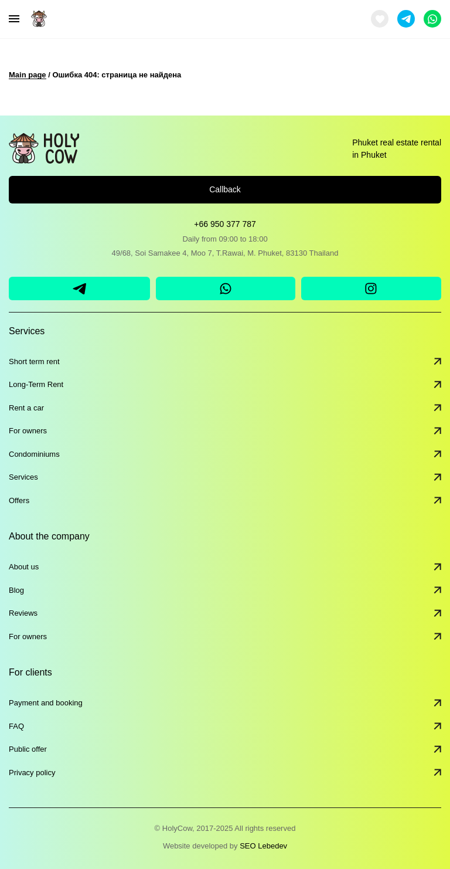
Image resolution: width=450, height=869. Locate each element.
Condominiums (225, 454)
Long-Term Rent (225, 385)
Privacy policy (225, 773)
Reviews (225, 613)
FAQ (225, 726)
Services (225, 477)
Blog (225, 590)
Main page (27, 74)
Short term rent (225, 362)
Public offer (225, 749)
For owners (225, 431)
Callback (225, 189)
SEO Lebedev (263, 845)
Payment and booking (225, 703)
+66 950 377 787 (225, 224)
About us (225, 567)
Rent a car (225, 408)
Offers (225, 501)
